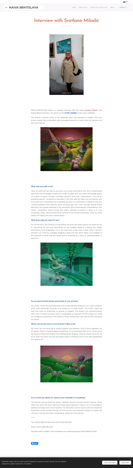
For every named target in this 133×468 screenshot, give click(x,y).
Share (34, 443)
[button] (123, 7)
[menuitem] (77, 7)
